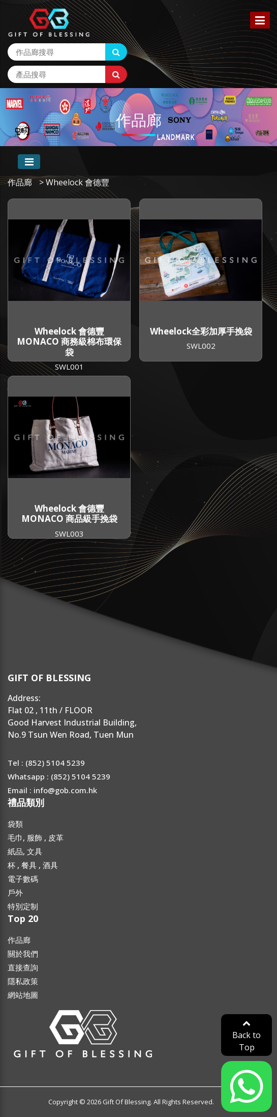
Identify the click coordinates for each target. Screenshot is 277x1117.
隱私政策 (23, 981)
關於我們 (23, 953)
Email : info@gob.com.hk (52, 790)
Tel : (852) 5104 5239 (46, 763)
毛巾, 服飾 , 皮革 (36, 837)
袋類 (15, 824)
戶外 (15, 892)
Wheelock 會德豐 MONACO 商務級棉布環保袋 (69, 341)
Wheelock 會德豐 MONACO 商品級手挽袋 (69, 513)
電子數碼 (23, 879)
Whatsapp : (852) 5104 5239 (59, 776)
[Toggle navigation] (29, 161)
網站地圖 (23, 995)
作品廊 (20, 182)
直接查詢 (23, 967)
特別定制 (23, 906)
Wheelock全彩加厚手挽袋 (201, 331)
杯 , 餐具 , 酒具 (33, 865)
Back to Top (246, 1036)
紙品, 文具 (25, 851)
